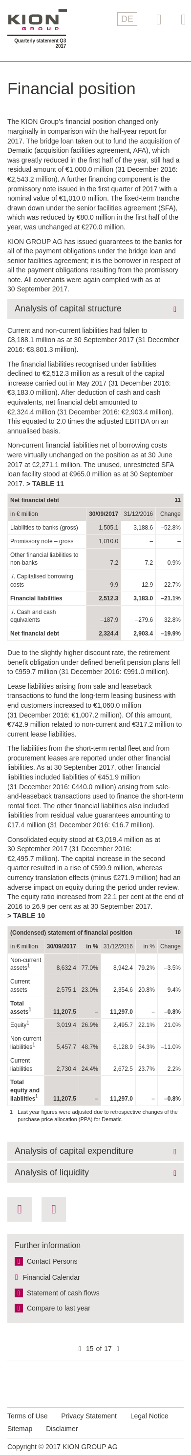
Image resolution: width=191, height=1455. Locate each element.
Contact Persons (52, 1261)
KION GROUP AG (37, 19)
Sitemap (19, 1429)
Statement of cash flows (63, 1293)
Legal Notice (149, 1416)
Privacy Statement (89, 1416)
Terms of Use (27, 1416)
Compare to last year (58, 1308)
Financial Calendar (51, 1277)
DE (127, 19)
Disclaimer (62, 1429)
